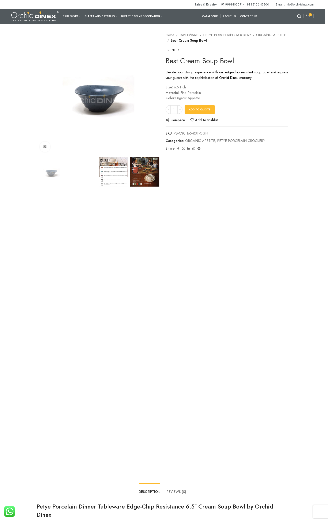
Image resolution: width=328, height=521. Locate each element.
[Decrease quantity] (168, 109)
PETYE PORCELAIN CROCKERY (227, 35)
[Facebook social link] (178, 148)
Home (170, 35)
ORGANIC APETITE (271, 35)
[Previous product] (168, 49)
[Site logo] (35, 16)
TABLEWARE (188, 35)
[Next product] (178, 49)
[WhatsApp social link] (193, 148)
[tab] (149, 489)
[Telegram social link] (199, 148)
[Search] (299, 16)
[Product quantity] (174, 109)
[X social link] (183, 148)
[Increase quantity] (179, 109)
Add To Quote (200, 109)
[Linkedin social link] (188, 148)
